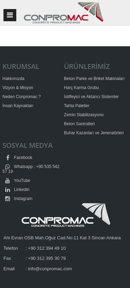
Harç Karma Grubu (81, 87)
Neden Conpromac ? (21, 96)
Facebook (17, 157)
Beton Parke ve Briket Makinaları (94, 78)
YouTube (16, 180)
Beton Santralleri (79, 123)
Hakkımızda (13, 78)
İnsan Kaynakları (17, 105)
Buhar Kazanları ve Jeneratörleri (94, 132)
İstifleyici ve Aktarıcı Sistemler (91, 96)
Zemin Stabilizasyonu (84, 114)
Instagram (17, 198)
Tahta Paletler (76, 105)
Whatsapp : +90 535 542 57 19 (30, 169)
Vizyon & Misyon (17, 87)
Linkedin (15, 189)
